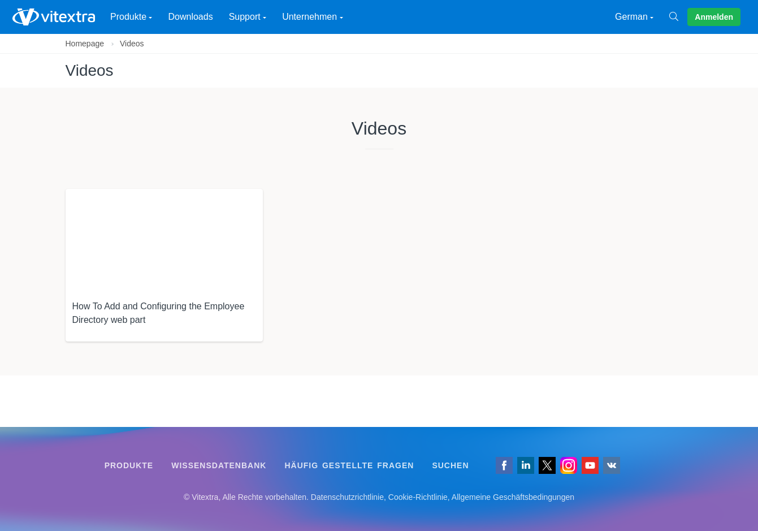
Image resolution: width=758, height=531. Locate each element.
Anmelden (714, 16)
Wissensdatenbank (218, 465)
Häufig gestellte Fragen (349, 465)
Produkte (129, 465)
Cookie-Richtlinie (418, 497)
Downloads (190, 16)
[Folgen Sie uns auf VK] (612, 465)
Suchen (450, 465)
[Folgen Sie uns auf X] (547, 465)
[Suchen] (678, 17)
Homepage (85, 43)
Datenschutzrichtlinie (347, 497)
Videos (132, 43)
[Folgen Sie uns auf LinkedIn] (526, 465)
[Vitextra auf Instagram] (569, 465)
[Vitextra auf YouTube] (590, 465)
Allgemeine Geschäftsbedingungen (513, 497)
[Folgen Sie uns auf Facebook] (504, 465)
